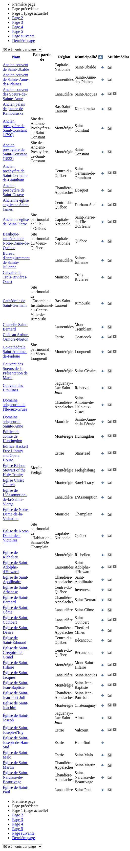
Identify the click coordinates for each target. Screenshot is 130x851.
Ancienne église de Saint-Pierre (16, 221)
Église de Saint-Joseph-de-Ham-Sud (16, 742)
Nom (16, 57)
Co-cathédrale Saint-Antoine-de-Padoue (15, 351)
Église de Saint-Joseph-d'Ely (15, 730)
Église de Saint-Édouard (14, 640)
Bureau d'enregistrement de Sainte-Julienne (16, 260)
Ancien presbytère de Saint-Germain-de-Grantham (15, 173)
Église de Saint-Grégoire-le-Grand (15, 652)
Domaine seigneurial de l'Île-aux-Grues (15, 404)
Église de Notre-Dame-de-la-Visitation (16, 514)
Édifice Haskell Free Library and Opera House (15, 453)
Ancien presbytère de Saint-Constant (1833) (15, 152)
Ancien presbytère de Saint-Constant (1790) (15, 128)
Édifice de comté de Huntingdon (12, 436)
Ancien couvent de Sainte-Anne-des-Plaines (16, 79)
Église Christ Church (13, 482)
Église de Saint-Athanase (15, 589)
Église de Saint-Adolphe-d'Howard (15, 567)
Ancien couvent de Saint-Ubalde (16, 67)
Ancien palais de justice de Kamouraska (14, 108)
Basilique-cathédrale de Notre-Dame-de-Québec (16, 241)
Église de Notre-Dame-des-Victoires (16, 535)
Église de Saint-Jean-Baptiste (15, 685)
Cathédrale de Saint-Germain (15, 303)
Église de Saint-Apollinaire (15, 579)
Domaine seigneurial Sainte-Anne (13, 421)
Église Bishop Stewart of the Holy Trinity (14, 470)
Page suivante (23, 36)
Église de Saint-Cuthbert (15, 620)
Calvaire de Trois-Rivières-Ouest (15, 277)
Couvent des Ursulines (13, 387)
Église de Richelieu (10, 554)
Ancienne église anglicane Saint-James (16, 204)
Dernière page (23, 40)
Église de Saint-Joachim (15, 705)
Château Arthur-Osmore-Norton (16, 337)
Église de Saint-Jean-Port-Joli (15, 695)
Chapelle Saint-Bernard (15, 326)
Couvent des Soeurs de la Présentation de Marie (15, 371)
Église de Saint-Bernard (15, 599)
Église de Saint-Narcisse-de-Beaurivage (15, 777)
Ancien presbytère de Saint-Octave (14, 190)
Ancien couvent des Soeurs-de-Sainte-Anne (15, 94)
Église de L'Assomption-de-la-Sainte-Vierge (15, 497)
